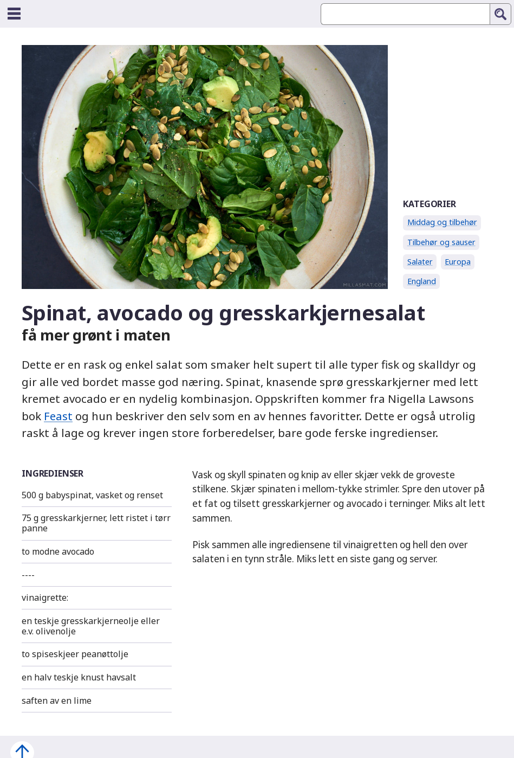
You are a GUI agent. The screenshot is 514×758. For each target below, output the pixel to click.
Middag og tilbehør (442, 222)
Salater (420, 261)
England (421, 281)
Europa (458, 261)
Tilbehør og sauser (441, 242)
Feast (58, 415)
